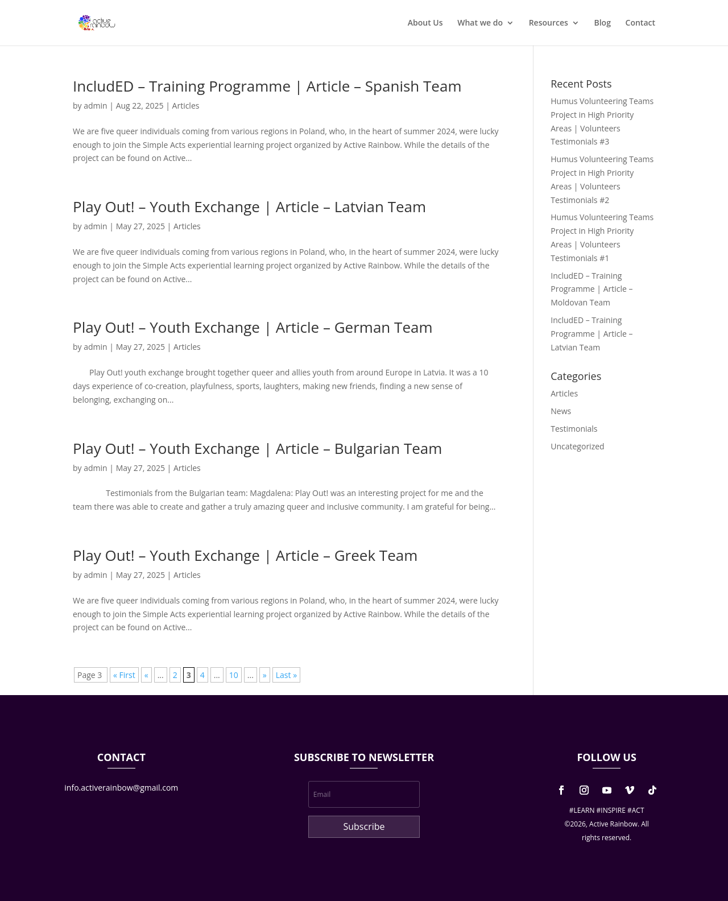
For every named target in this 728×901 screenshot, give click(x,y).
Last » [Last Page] (286, 674)
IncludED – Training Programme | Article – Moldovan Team (591, 289)
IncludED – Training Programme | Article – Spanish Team (267, 86)
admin (95, 105)
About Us (425, 23)
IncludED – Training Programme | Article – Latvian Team (591, 334)
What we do (480, 23)
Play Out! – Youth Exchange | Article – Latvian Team (249, 206)
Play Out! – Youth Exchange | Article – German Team (253, 327)
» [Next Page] (265, 674)
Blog (602, 23)
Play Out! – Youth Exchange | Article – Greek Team (245, 555)
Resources (548, 23)
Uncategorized (577, 446)
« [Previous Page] (146, 674)
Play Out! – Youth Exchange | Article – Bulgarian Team (257, 448)
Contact (640, 23)
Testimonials (574, 428)
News (561, 411)
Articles (186, 105)
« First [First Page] (124, 674)
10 (233, 674)
